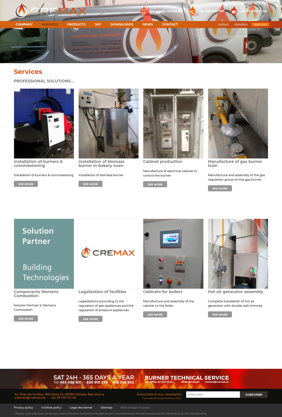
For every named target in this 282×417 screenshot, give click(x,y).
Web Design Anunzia (135, 407)
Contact (170, 24)
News (148, 24)
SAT (98, 24)
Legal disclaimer (81, 407)
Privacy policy (174, 398)
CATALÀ (223, 24)
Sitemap (106, 407)
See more (25, 184)
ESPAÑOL (241, 24)
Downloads (121, 24)
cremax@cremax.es (30, 397)
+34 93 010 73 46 (63, 397)
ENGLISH (260, 24)
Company (24, 24)
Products (76, 24)
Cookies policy (51, 407)
